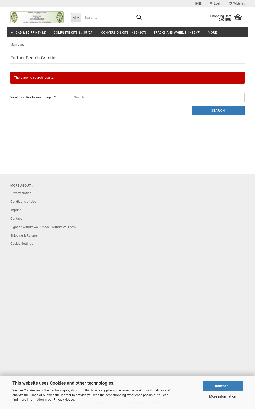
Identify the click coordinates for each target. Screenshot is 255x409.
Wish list (237, 3)
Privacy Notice (63, 399)
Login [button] (215, 3)
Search (218, 110)
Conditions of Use (23, 201)
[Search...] (76, 17)
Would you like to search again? (33, 97)
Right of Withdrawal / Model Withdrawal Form (43, 227)
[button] (198, 3)
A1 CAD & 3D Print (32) (28, 32)
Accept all (223, 386)
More (212, 32)
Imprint (15, 210)
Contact (16, 218)
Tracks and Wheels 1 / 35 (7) (177, 32)
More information (222, 396)
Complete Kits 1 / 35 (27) (74, 32)
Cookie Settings (21, 243)
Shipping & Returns (24, 235)
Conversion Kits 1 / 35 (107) (123, 32)
